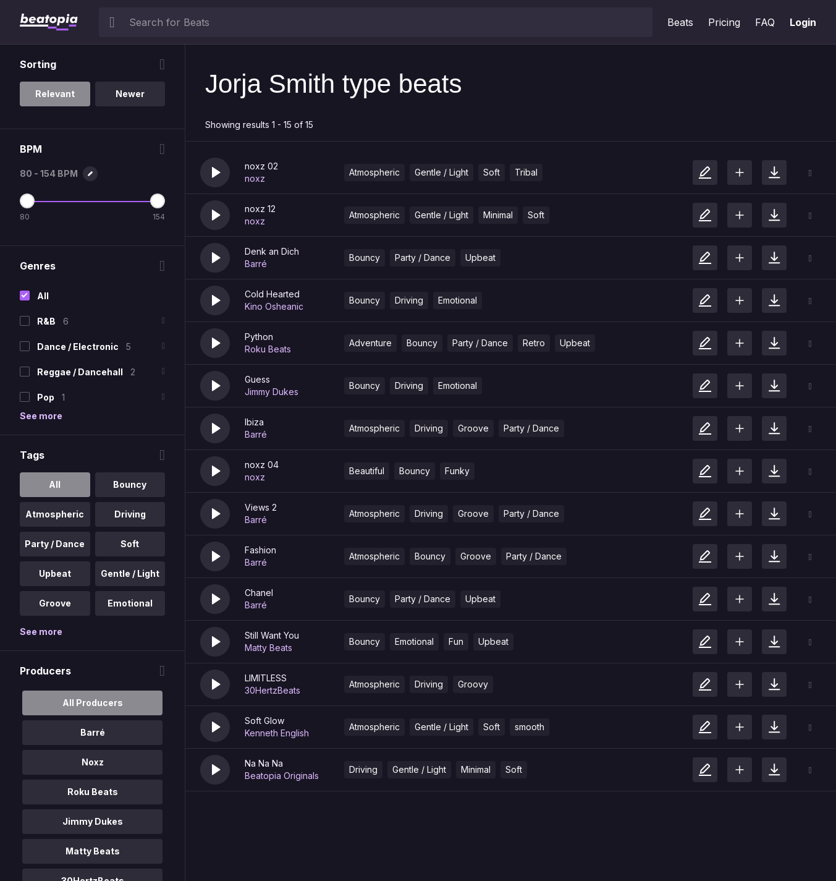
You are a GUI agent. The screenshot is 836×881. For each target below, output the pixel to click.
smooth (529, 726)
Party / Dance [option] (55, 543)
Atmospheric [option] (54, 514)
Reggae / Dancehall (80, 372)
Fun (456, 641)
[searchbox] (388, 22)
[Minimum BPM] (27, 201)
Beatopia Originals (282, 775)
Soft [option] (129, 543)
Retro (534, 343)
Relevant (55, 93)
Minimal (498, 215)
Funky (457, 471)
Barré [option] (92, 732)
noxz (255, 178)
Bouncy (364, 257)
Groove (473, 428)
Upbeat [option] (55, 573)
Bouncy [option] (129, 484)
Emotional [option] (130, 603)
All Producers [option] (92, 702)
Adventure (370, 343)
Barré (256, 263)
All (43, 296)
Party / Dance (422, 257)
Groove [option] (55, 603)
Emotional (457, 300)
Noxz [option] (93, 762)
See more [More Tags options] (41, 631)
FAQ (765, 22)
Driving (409, 300)
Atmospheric (374, 172)
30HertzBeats (272, 690)
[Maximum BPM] (157, 201)
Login (803, 22)
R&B (46, 321)
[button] (215, 172)
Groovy (473, 684)
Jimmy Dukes (271, 391)
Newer (130, 93)
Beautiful (366, 471)
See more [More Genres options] (41, 416)
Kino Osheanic (274, 306)
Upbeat (480, 257)
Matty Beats (268, 647)
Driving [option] (130, 514)
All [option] (55, 484)
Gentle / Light (441, 172)
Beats (680, 22)
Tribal (526, 172)
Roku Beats (268, 349)
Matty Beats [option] (92, 851)
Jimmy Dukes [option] (92, 821)
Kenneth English (277, 733)
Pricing (724, 22)
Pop (45, 397)
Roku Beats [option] (92, 791)
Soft (491, 172)
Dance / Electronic (78, 346)
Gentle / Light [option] (130, 573)
